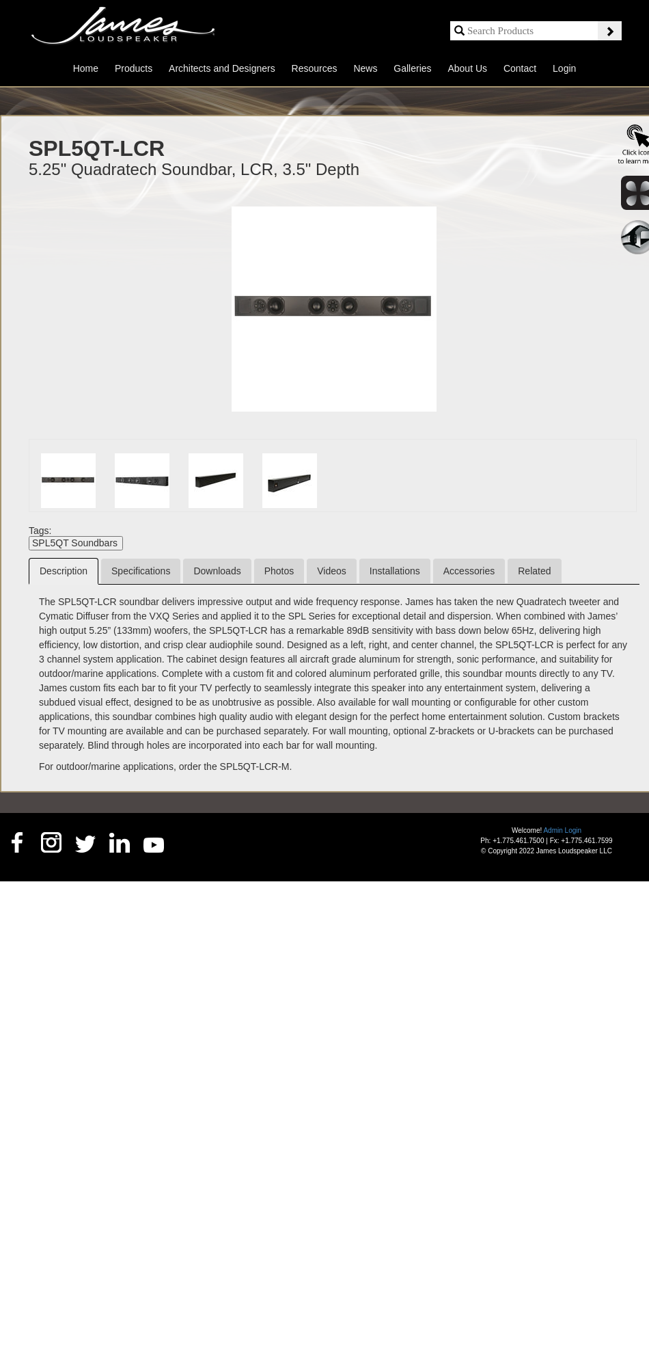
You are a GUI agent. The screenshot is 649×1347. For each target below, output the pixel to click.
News (365, 68)
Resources (314, 68)
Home (85, 68)
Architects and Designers (222, 68)
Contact (519, 68)
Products (133, 68)
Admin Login (562, 830)
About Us (467, 68)
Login (564, 68)
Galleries (412, 68)
